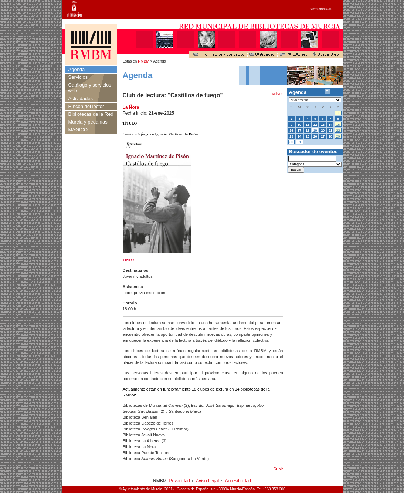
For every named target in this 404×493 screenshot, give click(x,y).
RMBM (143, 61)
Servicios (78, 77)
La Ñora (131, 107)
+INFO (128, 260)
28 (330, 136)
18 (307, 130)
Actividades (80, 98)
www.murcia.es (321, 8)
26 (315, 136)
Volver (277, 93)
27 (323, 136)
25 (307, 136)
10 (299, 124)
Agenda (76, 69)
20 (323, 130)
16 (291, 130)
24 (299, 136)
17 (299, 130)
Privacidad (179, 480)
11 (307, 124)
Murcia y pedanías (88, 122)
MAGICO (78, 129)
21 (330, 130)
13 (323, 124)
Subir (278, 469)
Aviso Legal (207, 480)
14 (330, 124)
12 (315, 124)
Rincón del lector (86, 106)
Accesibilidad (238, 480)
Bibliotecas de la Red (90, 114)
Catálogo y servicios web (89, 88)
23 (291, 136)
